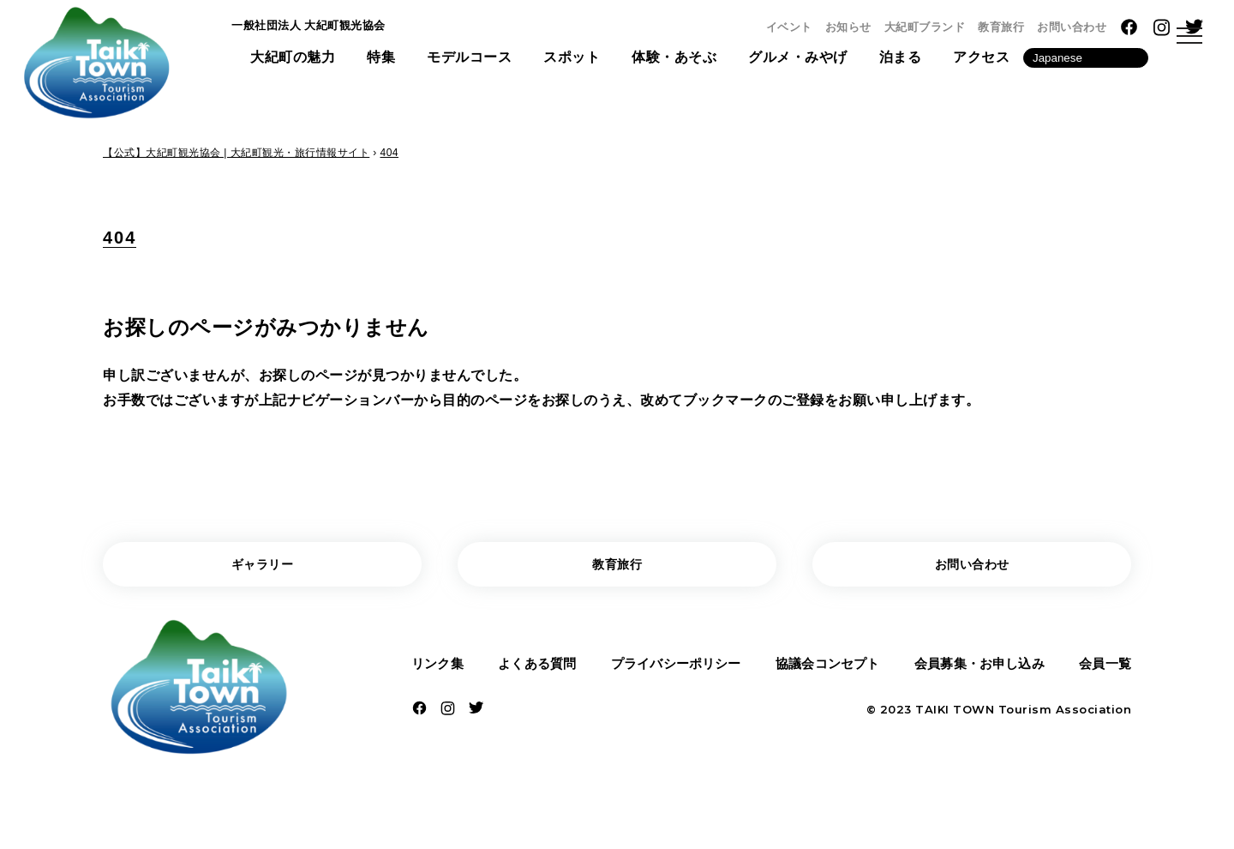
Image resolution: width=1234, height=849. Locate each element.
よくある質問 (535, 669)
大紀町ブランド (925, 27)
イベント (789, 27)
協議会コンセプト (826, 669)
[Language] (1085, 63)
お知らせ (848, 27)
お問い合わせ (1071, 27)
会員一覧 (1103, 669)
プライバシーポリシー (674, 669)
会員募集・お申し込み (979, 669)
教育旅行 (1001, 27)
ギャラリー (262, 566)
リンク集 (439, 669)
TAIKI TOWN (954, 717)
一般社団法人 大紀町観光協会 (325, 28)
